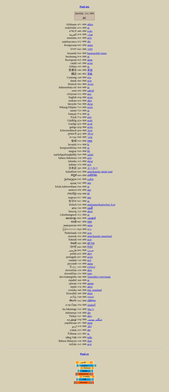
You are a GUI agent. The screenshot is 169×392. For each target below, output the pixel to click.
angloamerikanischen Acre (101, 204)
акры (90, 45)
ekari (90, 293)
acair (89, 120)
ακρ (89, 94)
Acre (89, 130)
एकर (89, 221)
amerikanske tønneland (99, 236)
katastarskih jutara (97, 53)
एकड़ (89, 141)
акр (89, 183)
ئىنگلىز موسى (94, 319)
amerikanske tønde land (99, 171)
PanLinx (84, 6)
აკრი (90, 179)
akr (89, 41)
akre (89, 100)
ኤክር (89, 31)
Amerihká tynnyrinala (99, 276)
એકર (90, 133)
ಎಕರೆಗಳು (92, 175)
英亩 (90, 70)
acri (89, 164)
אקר (89, 137)
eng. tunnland (94, 290)
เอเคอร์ (91, 305)
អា (88, 193)
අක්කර (91, 266)
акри (89, 59)
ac (88, 27)
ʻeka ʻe (90, 309)
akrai (90, 211)
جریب (90, 250)
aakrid (90, 90)
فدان (90, 34)
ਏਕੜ (90, 246)
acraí (89, 123)
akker (90, 24)
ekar (89, 341)
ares (89, 117)
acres (90, 63)
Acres (90, 84)
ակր (90, 154)
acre (89, 37)
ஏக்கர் (90, 296)
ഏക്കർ (91, 218)
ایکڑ (89, 326)
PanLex (84, 354)
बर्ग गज (90, 243)
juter (89, 273)
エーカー (92, 168)
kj (88, 144)
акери (90, 283)
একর (90, 49)
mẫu (89, 337)
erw (89, 77)
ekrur (90, 104)
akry (89, 253)
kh (88, 151)
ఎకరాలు (91, 300)
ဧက (89, 229)
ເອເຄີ (90, 208)
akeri (90, 286)
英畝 (90, 73)
